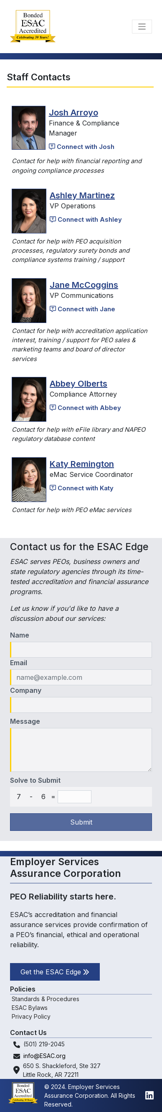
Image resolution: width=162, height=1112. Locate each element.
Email (18, 662)
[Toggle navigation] (142, 26)
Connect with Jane (82, 309)
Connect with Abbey (85, 408)
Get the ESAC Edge (54, 972)
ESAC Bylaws (30, 1007)
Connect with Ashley (86, 219)
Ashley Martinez (82, 195)
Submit (81, 822)
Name (19, 635)
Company (25, 690)
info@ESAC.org (44, 1055)
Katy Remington (82, 464)
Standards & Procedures (45, 998)
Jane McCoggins (84, 285)
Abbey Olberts (78, 384)
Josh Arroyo (73, 113)
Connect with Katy (82, 488)
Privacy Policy (31, 1016)
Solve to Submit (35, 780)
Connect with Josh (81, 147)
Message (25, 721)
